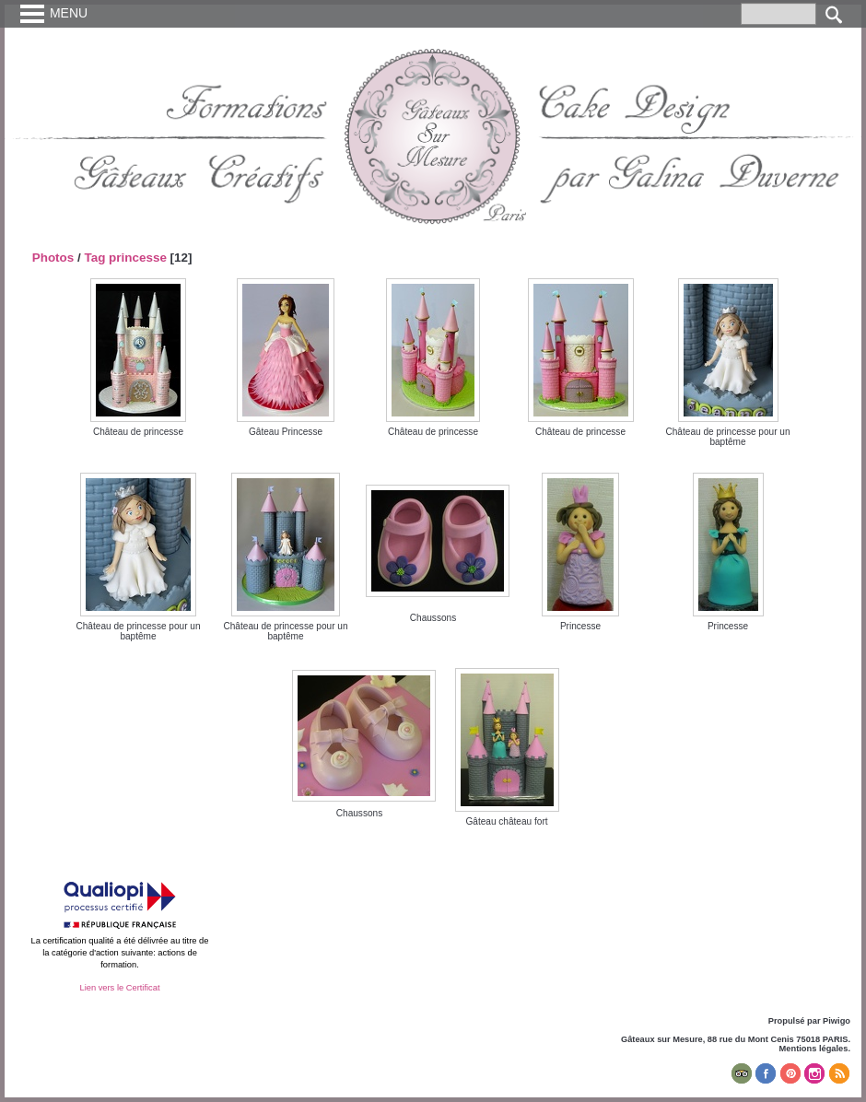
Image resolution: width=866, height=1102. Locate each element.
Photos (53, 257)
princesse (138, 257)
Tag (94, 257)
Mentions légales (813, 1048)
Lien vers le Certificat (119, 987)
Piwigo (836, 1021)
